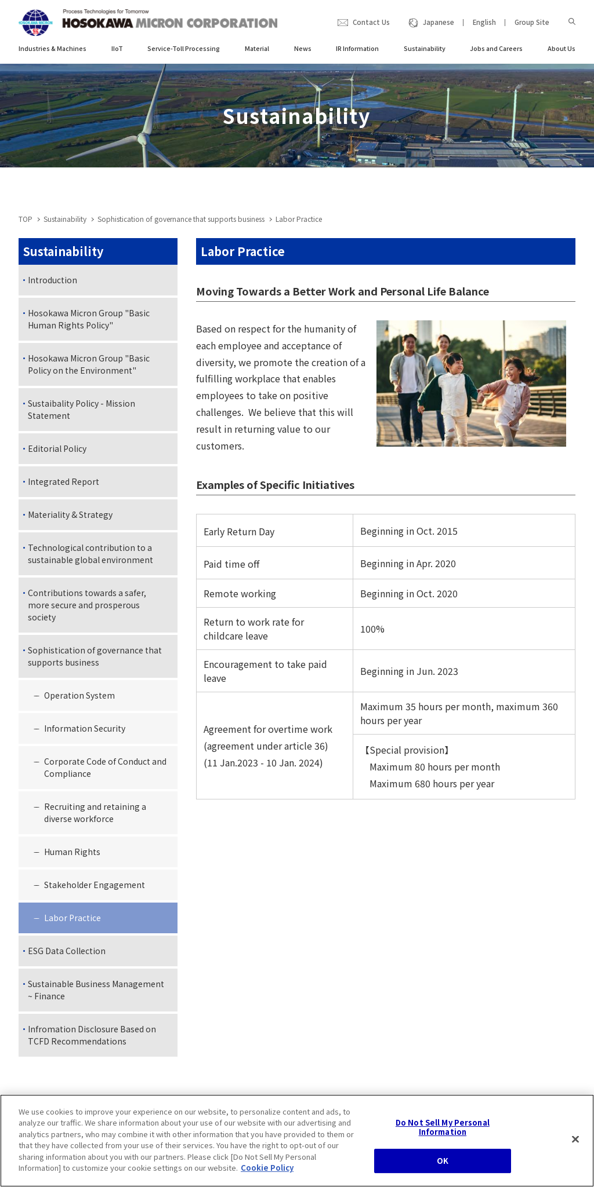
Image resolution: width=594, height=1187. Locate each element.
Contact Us (371, 22)
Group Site (532, 22)
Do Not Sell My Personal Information (443, 1140)
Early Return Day (239, 531)
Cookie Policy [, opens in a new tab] (267, 1180)
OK (442, 1173)
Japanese (438, 22)
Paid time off (231, 564)
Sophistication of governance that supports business (181, 219)
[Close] (575, 1152)
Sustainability (65, 219)
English (484, 22)
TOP (25, 219)
